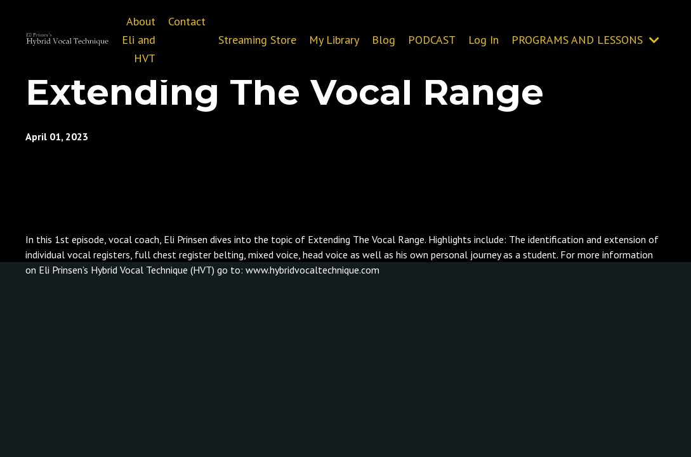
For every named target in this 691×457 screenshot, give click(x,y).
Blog (383, 39)
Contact (187, 21)
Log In (483, 39)
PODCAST (432, 39)
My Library (334, 39)
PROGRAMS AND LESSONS (585, 39)
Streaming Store (257, 39)
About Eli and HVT (138, 39)
